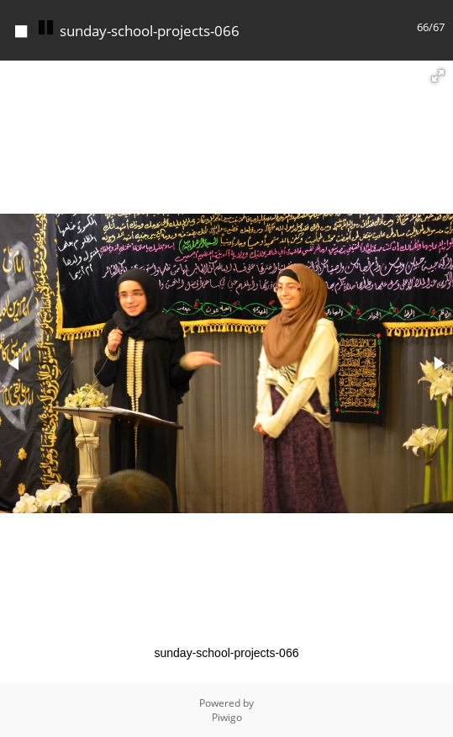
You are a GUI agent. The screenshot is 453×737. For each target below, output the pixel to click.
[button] (437, 75)
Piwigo (227, 717)
